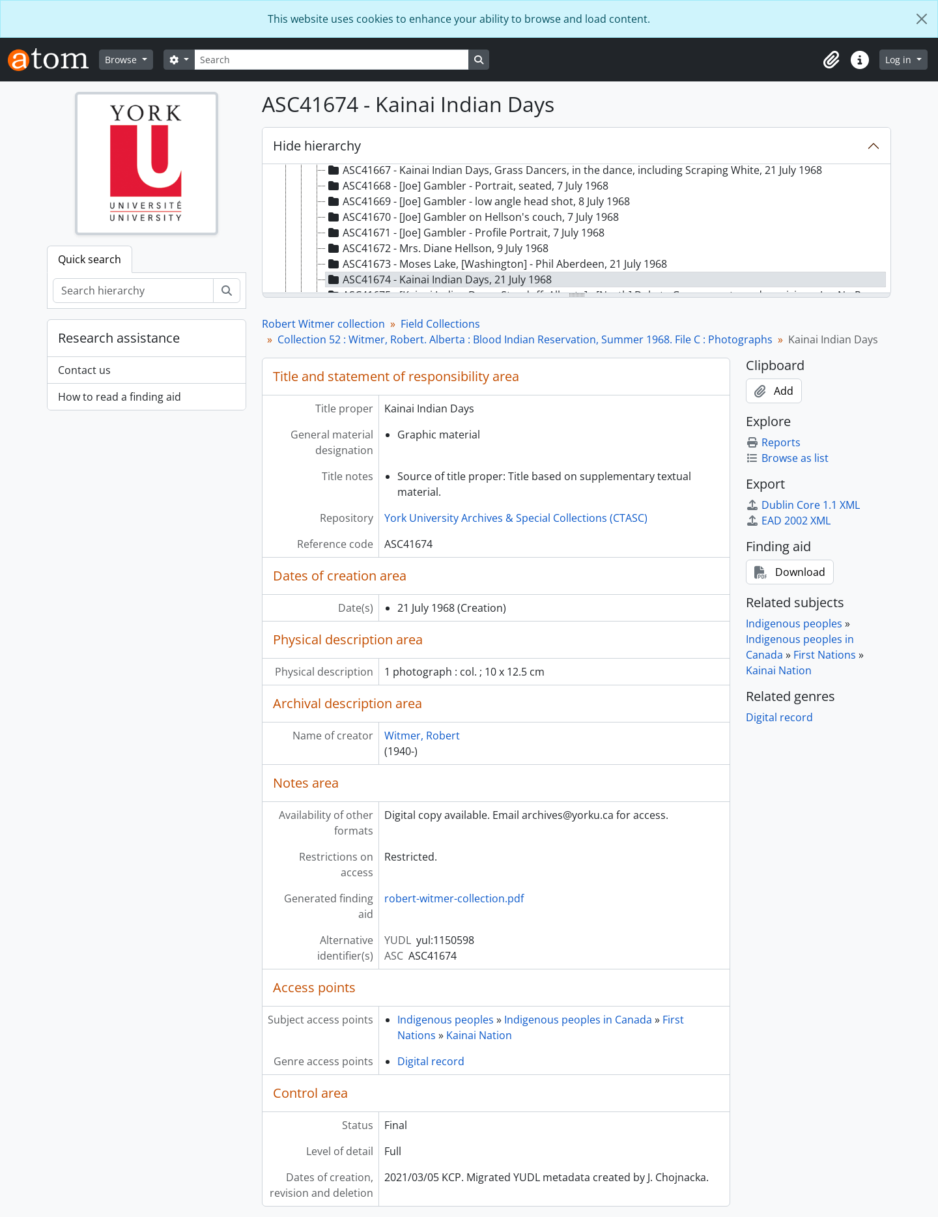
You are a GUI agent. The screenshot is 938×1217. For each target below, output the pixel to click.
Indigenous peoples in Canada (578, 1019)
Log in (899, 59)
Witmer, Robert (422, 735)
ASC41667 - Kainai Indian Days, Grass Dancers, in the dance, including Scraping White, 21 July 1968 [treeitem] (574, 170)
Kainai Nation (479, 1035)
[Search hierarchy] (133, 290)
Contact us (84, 370)
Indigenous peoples (445, 1019)
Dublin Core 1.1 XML (803, 505)
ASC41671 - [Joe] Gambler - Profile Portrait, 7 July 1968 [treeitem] (465, 232)
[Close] (921, 19)
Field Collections (440, 324)
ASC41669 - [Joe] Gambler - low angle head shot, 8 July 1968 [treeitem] (478, 201)
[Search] (331, 60)
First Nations (824, 655)
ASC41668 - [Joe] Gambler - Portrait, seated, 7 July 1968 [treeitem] (467, 185)
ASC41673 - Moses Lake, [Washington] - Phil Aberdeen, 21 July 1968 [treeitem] (496, 264)
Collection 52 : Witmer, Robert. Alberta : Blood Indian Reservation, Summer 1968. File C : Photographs (525, 339)
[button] (831, 60)
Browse (122, 59)
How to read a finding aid (119, 397)
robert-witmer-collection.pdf (454, 898)
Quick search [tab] (89, 259)
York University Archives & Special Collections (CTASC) (515, 518)
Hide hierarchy (317, 145)
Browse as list (787, 458)
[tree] (576, 229)
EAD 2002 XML (788, 520)
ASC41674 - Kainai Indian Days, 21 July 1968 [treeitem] (439, 279)
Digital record (430, 1061)
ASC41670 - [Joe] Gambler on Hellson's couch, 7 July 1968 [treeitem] (472, 217)
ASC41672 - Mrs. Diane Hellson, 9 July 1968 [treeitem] (437, 248)
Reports (773, 442)
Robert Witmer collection (323, 324)
